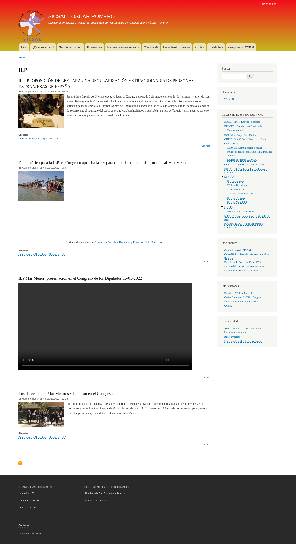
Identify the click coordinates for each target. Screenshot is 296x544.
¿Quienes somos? (43, 47)
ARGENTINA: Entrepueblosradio (242, 121)
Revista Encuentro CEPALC (242, 159)
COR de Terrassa (236, 197)
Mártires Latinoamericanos (123, 47)
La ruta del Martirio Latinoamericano (244, 266)
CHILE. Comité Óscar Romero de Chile (245, 139)
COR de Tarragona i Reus (240, 193)
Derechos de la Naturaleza (32, 254)
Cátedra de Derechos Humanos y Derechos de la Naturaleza (128, 242)
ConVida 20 (151, 47)
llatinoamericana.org (235, 332)
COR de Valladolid (237, 202)
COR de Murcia (235, 189)
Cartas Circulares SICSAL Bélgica (242, 297)
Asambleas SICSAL (30, 500)
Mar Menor (54, 254)
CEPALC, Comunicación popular (244, 147)
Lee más (206, 146)
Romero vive (94, 47)
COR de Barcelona (237, 185)
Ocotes (199, 47)
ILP (56, 138)
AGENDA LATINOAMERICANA (242, 328)
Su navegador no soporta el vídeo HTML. (105, 326)
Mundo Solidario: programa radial (242, 270)
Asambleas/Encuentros (176, 47)
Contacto (23, 525)
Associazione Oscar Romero (242, 211)
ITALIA (228, 207)
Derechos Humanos (28, 138)
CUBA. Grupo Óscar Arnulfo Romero (244, 164)
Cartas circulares (236, 130)
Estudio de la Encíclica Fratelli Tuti (242, 262)
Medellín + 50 (27, 493)
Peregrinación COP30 (241, 47)
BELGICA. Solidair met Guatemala (243, 126)
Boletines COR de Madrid (238, 293)
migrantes (47, 138)
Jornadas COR (28, 507)
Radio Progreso (232, 336)
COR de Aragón (235, 181)
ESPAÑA (229, 176)
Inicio (24, 47)
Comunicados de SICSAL (238, 250)
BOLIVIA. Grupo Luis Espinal (240, 135)
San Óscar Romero (70, 47)
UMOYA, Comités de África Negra (242, 340)
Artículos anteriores (95, 500)
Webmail (229, 99)
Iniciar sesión (268, 4)
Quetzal (228, 305)
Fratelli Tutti (216, 47)
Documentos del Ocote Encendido (242, 301)
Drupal (38, 533)
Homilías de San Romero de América (105, 493)
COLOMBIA (231, 143)
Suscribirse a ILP (20, 463)
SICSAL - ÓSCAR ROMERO (81, 16)
